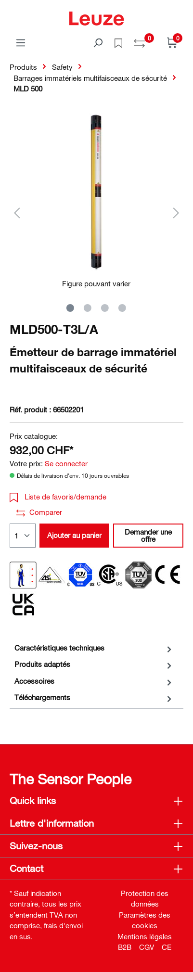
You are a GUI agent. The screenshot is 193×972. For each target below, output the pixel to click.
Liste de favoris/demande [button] (58, 496)
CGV (146, 947)
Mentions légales (144, 936)
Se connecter (66, 463)
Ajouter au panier (74, 535)
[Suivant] (176, 212)
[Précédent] (17, 212)
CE (166, 947)
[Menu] (21, 42)
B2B (124, 947)
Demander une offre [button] (148, 535)
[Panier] (172, 42)
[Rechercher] (98, 42)
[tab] (94, 647)
